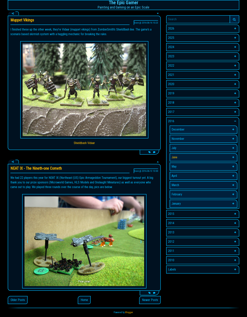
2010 (171, 260)
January (176, 203)
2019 (171, 93)
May (174, 166)
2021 (171, 75)
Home (84, 300)
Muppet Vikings (22, 20)
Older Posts (18, 300)
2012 (171, 241)
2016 (171, 121)
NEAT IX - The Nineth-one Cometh (36, 168)
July (174, 148)
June (174, 157)
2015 (171, 214)
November (178, 139)
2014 (171, 223)
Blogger (129, 312)
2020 (171, 84)
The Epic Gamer (123, 2)
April (174, 176)
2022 (171, 65)
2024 (171, 47)
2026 (171, 28)
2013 (171, 232)
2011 (171, 251)
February (177, 194)
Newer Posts (150, 300)
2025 (171, 38)
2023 (171, 56)
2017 (171, 112)
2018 (171, 102)
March (175, 185)
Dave (136, 22)
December (178, 129)
